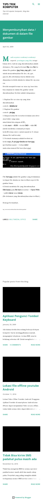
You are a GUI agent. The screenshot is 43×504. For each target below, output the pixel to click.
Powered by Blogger (21, 497)
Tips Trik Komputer (10, 5)
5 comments (15, 345)
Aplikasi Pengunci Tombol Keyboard (21, 318)
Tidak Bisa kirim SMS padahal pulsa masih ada (20, 457)
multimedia (14, 219)
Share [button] (34, 219)
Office (23, 219)
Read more (35, 345)
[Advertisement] (21, 251)
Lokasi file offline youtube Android (21, 387)
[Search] (33, 4)
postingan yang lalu (24, 60)
